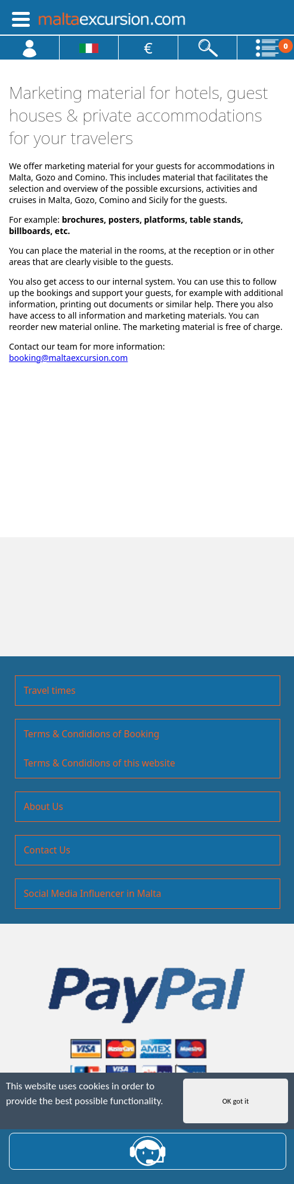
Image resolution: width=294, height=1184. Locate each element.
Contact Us (47, 850)
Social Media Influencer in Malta (93, 893)
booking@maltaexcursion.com (68, 357)
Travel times (50, 690)
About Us (43, 806)
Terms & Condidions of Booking (92, 734)
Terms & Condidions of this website (99, 763)
